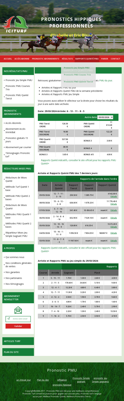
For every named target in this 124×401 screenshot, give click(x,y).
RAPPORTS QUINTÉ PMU (87, 58)
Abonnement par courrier (18, 147)
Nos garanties (13, 272)
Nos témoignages (15, 283)
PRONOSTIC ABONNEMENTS (45, 58)
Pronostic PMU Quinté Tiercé (78, 81)
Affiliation (62, 379)
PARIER (104, 58)
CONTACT (115, 58)
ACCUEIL (8, 58)
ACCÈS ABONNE (22, 58)
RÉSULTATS (67, 58)
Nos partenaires (14, 278)
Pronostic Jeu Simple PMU (76, 67)
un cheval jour (23, 379)
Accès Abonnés (13, 122)
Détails (114, 196)
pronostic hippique (62, 384)
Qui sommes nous (15, 257)
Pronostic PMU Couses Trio (77, 74)
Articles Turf (12, 341)
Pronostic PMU (53, 391)
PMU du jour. (106, 80)
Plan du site (11, 352)
